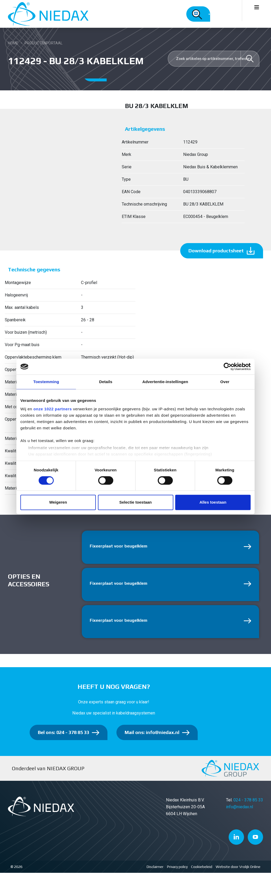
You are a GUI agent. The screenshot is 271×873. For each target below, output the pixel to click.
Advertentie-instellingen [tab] (165, 381)
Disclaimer (155, 867)
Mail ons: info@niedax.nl (152, 732)
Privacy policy (177, 867)
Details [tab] (105, 381)
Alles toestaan (213, 502)
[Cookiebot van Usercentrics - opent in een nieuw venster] (227, 366)
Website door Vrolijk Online (238, 867)
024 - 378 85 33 (248, 800)
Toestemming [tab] (46, 381)
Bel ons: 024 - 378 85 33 (63, 732)
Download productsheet (216, 250)
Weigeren (58, 502)
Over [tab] (224, 381)
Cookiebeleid (201, 867)
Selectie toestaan (135, 502)
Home (13, 43)
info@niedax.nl (239, 807)
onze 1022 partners (52, 409)
